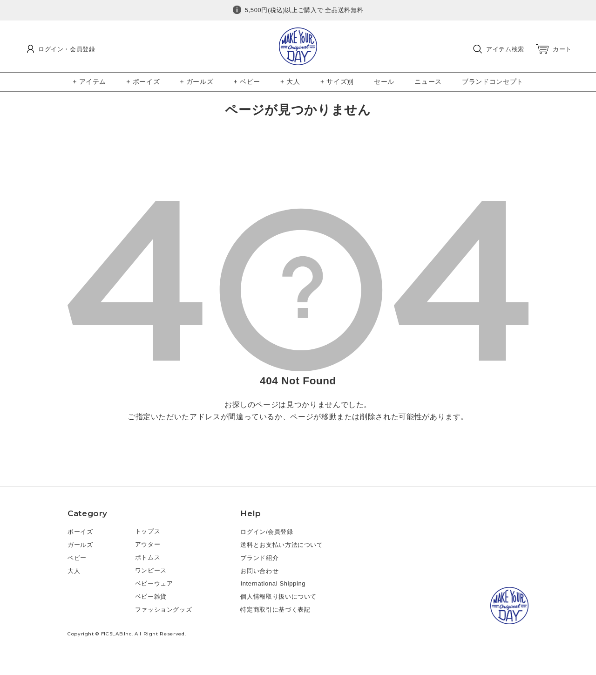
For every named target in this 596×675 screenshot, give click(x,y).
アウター (148, 544)
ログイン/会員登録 (266, 531)
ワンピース (151, 570)
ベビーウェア (154, 583)
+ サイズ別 (337, 81)
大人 (74, 570)
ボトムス (148, 557)
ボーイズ (80, 531)
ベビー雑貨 (151, 596)
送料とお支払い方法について (281, 544)
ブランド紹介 (259, 557)
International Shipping (272, 583)
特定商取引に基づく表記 (275, 609)
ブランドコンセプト (492, 81)
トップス (148, 531)
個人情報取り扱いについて (278, 596)
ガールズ (80, 544)
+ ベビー (247, 81)
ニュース (428, 81)
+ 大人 (290, 81)
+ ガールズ (196, 81)
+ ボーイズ (143, 81)
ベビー (77, 557)
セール (384, 81)
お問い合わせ (259, 570)
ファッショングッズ (163, 609)
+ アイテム (89, 81)
